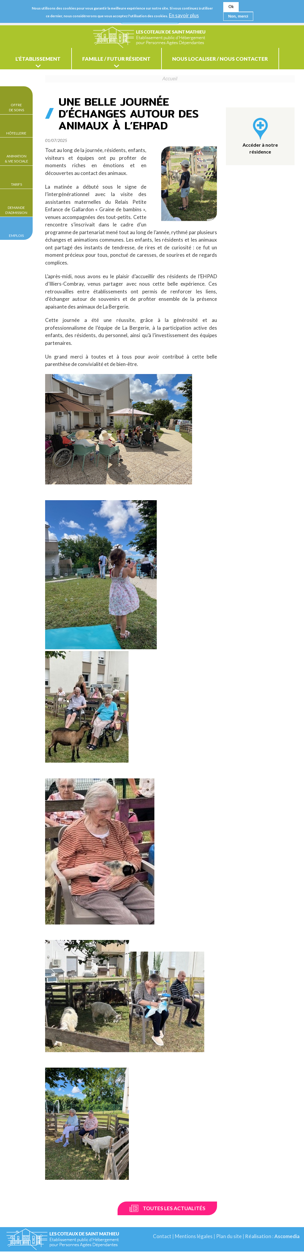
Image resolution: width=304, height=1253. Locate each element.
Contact (161, 1238)
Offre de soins (16, 107)
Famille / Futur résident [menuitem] (125, 60)
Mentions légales (193, 1238)
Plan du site (228, 1238)
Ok (231, 6)
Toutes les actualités (174, 1210)
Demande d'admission (16, 210)
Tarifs (16, 184)
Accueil (170, 80)
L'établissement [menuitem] (41, 60)
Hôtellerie (16, 133)
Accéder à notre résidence (260, 149)
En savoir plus (184, 15)
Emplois (16, 235)
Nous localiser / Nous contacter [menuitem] (235, 60)
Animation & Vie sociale (16, 158)
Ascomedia (287, 1238)
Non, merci (238, 16)
